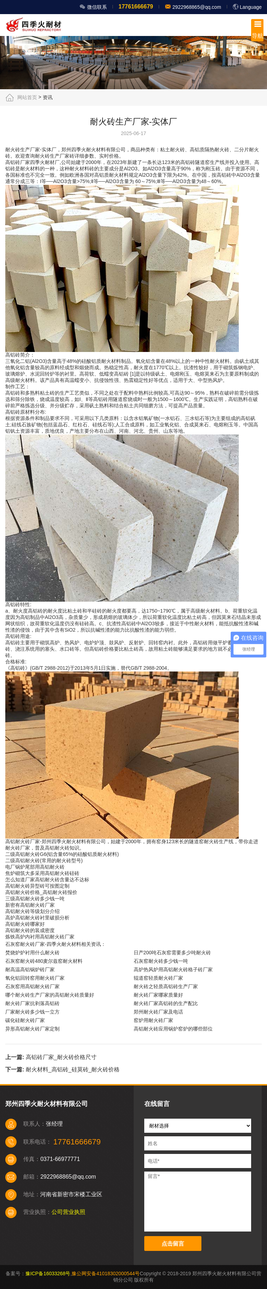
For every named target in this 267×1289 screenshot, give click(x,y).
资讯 (48, 97)
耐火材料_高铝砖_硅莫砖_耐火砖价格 (73, 1069)
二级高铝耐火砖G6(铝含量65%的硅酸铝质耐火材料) (62, 854)
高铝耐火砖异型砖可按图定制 (37, 886)
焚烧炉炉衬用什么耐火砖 (32, 952)
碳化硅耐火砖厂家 (25, 1020)
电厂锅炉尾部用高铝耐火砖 (35, 867)
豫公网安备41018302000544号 (106, 1273)
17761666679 (136, 7)
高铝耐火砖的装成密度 (30, 930)
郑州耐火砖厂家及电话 (158, 1012)
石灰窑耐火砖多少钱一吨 (161, 961)
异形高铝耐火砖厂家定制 (32, 1029)
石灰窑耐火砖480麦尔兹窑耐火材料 (44, 961)
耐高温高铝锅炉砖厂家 (30, 969)
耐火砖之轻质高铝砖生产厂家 (166, 986)
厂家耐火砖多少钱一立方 (32, 1012)
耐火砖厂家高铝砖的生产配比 (166, 1003)
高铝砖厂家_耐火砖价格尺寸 (61, 1057)
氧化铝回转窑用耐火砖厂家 (35, 978)
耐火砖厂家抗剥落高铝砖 (32, 1003)
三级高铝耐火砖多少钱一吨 (35, 898)
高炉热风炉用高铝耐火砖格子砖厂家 (173, 969)
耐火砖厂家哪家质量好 (158, 995)
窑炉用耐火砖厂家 (153, 1020)
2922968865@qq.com (196, 7)
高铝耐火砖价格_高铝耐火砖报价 (41, 892)
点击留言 (173, 1244)
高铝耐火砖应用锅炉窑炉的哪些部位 (173, 1029)
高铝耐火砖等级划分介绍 (32, 911)
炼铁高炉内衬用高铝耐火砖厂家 (39, 937)
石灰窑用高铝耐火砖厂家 (32, 986)
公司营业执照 (68, 1212)
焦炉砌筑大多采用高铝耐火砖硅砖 (42, 873)
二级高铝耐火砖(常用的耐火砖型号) (44, 860)
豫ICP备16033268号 (48, 1273)
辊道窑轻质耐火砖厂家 (158, 978)
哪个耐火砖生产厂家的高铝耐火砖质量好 (49, 995)
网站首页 (27, 97)
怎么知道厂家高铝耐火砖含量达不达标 (47, 879)
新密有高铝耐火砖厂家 (30, 905)
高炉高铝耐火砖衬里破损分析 (37, 917)
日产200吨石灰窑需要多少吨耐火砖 (172, 952)
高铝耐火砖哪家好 (25, 924)
